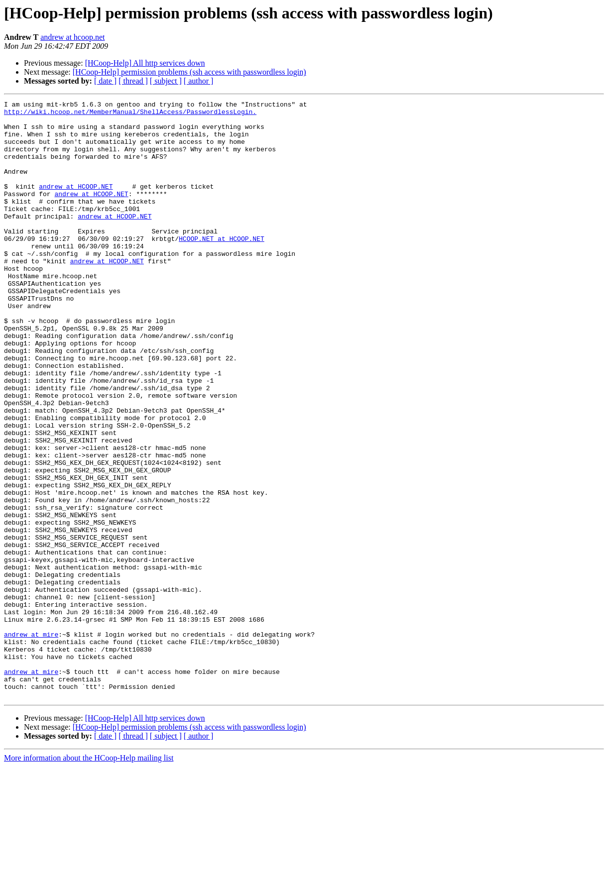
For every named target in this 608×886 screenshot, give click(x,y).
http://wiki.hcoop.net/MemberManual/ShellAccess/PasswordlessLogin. (130, 114)
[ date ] (105, 81)
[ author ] (199, 81)
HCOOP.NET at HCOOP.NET (221, 266)
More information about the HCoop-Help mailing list (88, 877)
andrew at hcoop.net (72, 37)
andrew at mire (31, 741)
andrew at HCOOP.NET (76, 204)
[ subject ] (166, 81)
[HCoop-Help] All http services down (145, 63)
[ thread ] (133, 81)
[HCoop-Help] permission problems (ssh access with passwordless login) (189, 72)
